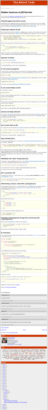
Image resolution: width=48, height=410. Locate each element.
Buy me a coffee (10, 342)
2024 (4, 367)
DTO (41, 349)
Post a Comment (5, 325)
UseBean (21, 356)
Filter (30, 350)
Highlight (40, 350)
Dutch (44, 349)
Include (11, 351)
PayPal (20, 342)
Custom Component (14, 349)
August (5, 391)
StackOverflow (13, 285)
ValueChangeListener (36, 356)
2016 (4, 378)
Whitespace (29, 357)
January (5, 397)
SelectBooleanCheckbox (33, 354)
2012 (4, 384)
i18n (3, 351)
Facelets (23, 350)
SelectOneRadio (4, 355)
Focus (33, 350)
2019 (4, 374)
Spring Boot (17, 355)
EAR (3, 350)
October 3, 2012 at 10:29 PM (7, 307)
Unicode (11, 356)
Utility (25, 356)
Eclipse (7, 350)
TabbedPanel (30, 355)
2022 (4, 370)
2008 (4, 404)
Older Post (44, 328)
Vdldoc (42, 356)
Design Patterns (30, 349)
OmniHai (21, 353)
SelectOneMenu (40, 354)
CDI (22, 348)
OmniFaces (14, 353)
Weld (26, 357)
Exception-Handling (17, 350)
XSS (13, 174)
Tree (45, 355)
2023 (4, 368)
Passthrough (26, 353)
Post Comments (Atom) (12, 330)
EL (12, 350)
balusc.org (15, 340)
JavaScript (15, 351)
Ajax (11, 347)
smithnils (3, 317)
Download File (36, 349)
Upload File (16, 356)
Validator (29, 356)
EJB (10, 350)
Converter (3, 349)
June (5, 394)
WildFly (33, 357)
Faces (27, 350)
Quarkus (16, 354)
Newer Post (3, 328)
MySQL (8, 353)
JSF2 (30, 351)
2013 (4, 383)
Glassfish (36, 350)
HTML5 (44, 350)
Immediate (7, 351)
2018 (4, 376)
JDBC (20, 351)
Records (22, 354)
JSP (5, 285)
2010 (4, 387)
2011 (4, 386)
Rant (19, 354)
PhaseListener (40, 353)
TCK (33, 355)
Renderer (26, 354)
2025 (4, 365)
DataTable (24, 349)
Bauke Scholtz (12, 336)
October (6, 389)
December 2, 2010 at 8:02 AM (7, 299)
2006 (4, 407)
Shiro (13, 355)
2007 (4, 405)
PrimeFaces (12, 354)
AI (8, 347)
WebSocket (22, 357)
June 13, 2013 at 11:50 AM (6, 315)
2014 (4, 381)
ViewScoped (16, 357)
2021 (4, 371)
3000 (4, 362)
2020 (4, 373)
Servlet (7, 285)
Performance (32, 353)
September (6, 390)
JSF (26, 351)
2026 (4, 364)
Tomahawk (37, 355)
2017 (4, 377)
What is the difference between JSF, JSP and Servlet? (15, 400)
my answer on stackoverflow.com (16, 16)
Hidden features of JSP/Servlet (16, 12)
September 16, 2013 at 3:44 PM (8, 323)
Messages (3, 353)
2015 (4, 380)
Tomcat (42, 355)
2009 (4, 402)
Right (2, 309)
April (5, 396)
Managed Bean (40, 351)
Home (24, 328)
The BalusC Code (24, 2)
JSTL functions (37, 233)
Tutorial (7, 356)
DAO (20, 349)
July (4, 393)
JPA (23, 351)
